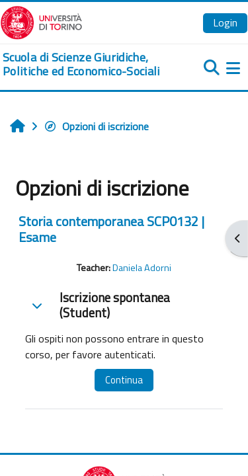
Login (225, 22)
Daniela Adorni (141, 267)
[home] (83, 64)
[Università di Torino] (41, 21)
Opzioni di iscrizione (96, 126)
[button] (37, 305)
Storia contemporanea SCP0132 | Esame (111, 229)
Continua (124, 379)
